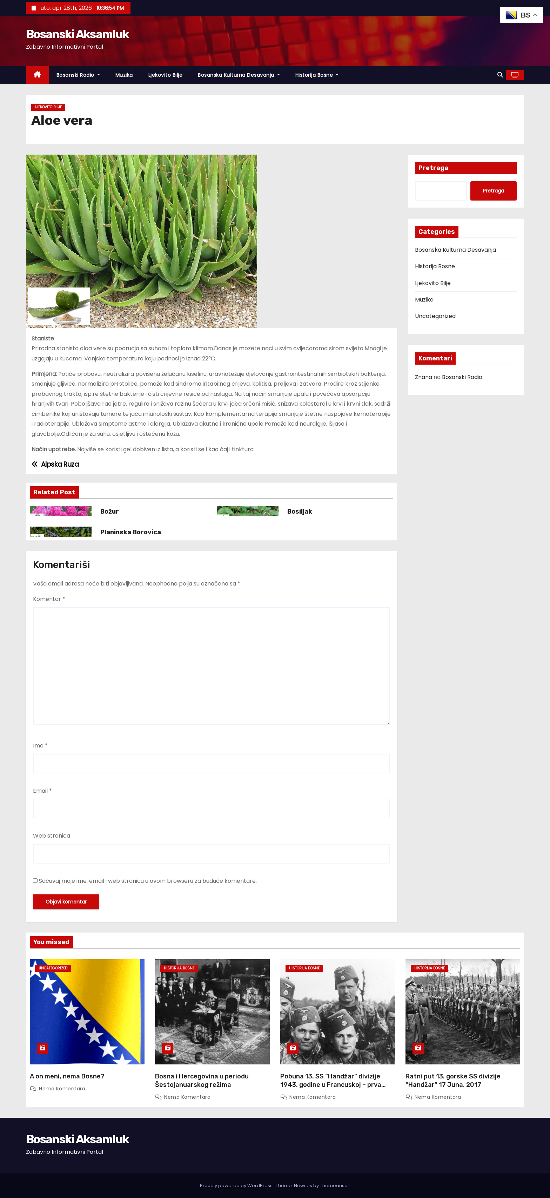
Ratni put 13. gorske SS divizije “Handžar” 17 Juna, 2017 (453, 1080)
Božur (109, 511)
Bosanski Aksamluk (77, 34)
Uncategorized (435, 316)
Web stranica (51, 836)
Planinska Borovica (130, 532)
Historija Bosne (317, 75)
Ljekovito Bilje (165, 75)
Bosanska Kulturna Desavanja (239, 75)
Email (42, 791)
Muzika (124, 75)
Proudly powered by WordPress (237, 1185)
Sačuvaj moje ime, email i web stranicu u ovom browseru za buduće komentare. (148, 881)
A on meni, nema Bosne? (67, 1076)
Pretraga (433, 168)
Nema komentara (62, 1088)
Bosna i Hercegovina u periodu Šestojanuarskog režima (202, 1080)
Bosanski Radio (78, 75)
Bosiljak (299, 511)
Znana (423, 377)
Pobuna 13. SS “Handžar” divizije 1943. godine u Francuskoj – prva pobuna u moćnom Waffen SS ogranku (330, 1088)
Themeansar (334, 1185)
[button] (500, 75)
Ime (40, 746)
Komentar (49, 599)
